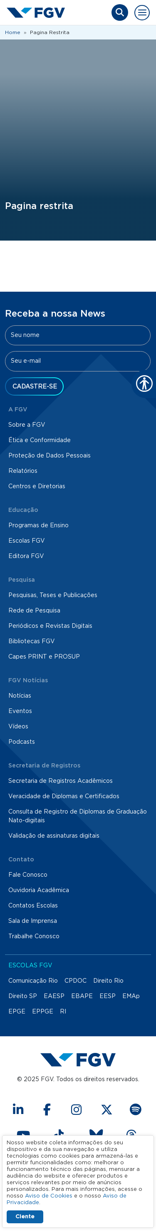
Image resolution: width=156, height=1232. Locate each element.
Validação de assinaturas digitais (53, 836)
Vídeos (18, 727)
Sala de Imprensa (32, 921)
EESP (107, 996)
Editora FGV (26, 556)
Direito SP (22, 996)
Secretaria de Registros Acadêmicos (60, 781)
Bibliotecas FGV (31, 641)
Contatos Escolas (33, 906)
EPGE (16, 1012)
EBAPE (82, 996)
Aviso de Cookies (48, 1196)
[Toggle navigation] (142, 12)
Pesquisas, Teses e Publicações (52, 595)
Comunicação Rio (33, 981)
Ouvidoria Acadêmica (38, 890)
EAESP (54, 996)
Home (12, 32)
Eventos (20, 711)
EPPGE (42, 1012)
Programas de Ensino (38, 526)
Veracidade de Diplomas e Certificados (63, 796)
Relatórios (22, 471)
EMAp (131, 996)
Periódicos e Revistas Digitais (50, 626)
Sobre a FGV (26, 425)
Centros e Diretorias (36, 486)
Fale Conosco (27, 875)
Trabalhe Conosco (33, 936)
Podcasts (21, 742)
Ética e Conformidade (39, 440)
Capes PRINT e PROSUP (44, 657)
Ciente (25, 1217)
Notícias (19, 696)
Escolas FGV (26, 541)
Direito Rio (108, 981)
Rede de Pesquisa (34, 611)
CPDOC (75, 981)
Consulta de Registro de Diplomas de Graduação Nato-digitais (77, 816)
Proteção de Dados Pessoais (49, 456)
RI (63, 1012)
